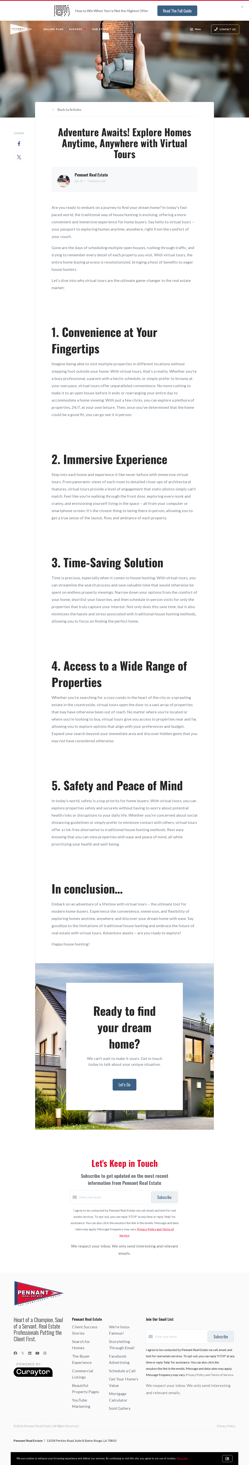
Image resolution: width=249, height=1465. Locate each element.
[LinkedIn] (29, 1353)
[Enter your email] (114, 1197)
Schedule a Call (122, 1370)
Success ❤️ (77, 29)
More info (182, 1458)
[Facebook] (15, 1353)
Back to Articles (69, 109)
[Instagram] (44, 1353)
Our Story (100, 29)
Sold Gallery (120, 1408)
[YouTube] (37, 1353)
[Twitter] (22, 1353)
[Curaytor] (33, 1376)
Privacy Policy (226, 1426)
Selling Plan (53, 29)
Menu (195, 30)
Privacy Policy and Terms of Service (209, 1375)
